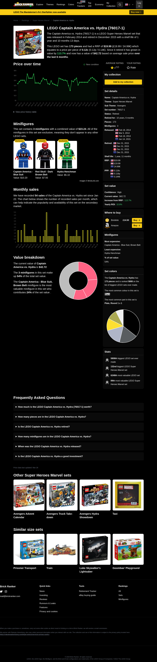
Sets (120, 595)
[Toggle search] (120, 4)
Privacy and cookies (49, 611)
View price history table (26, 112)
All (119, 591)
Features (44, 607)
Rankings (61, 4)
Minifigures (123, 599)
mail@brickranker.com (10, 596)
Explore (39, 4)
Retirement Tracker (87, 591)
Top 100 (89, 4)
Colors (71, 4)
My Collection (111, 4)
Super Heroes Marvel (41, 20)
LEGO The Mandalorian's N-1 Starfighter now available (39, 12)
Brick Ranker (8, 586)
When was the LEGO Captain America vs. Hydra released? (49, 446)
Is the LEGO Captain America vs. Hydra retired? (44, 426)
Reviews (43, 599)
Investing (44, 595)
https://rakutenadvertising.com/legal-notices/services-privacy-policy (24, 634)
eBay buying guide (87, 595)
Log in (139, 4)
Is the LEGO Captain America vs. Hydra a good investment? (50, 456)
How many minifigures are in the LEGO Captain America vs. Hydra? (54, 436)
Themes (50, 4)
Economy (99, 4)
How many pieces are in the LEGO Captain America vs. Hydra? (52, 417)
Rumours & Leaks (48, 603)
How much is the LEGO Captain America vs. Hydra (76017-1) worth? (55, 407)
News (42, 591)
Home (15, 20)
